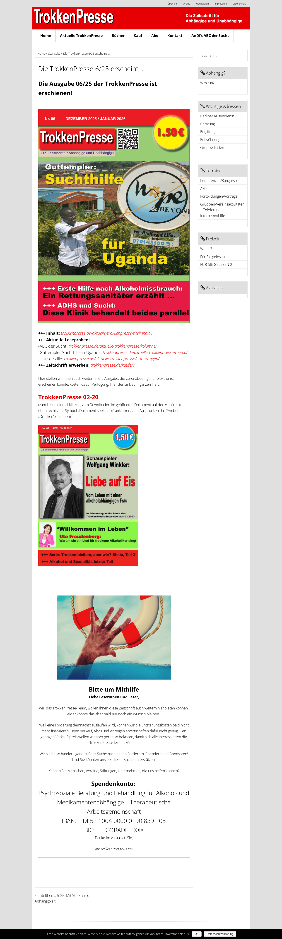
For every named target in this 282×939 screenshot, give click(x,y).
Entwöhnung (210, 139)
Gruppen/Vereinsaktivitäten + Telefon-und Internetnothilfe (222, 210)
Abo (154, 35)
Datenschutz (239, 3)
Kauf (138, 35)
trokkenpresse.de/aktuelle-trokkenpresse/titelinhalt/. (106, 333)
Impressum (221, 3)
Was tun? (207, 82)
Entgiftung (208, 131)
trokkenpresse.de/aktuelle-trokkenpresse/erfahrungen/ (111, 358)
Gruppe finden (212, 147)
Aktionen (207, 188)
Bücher (118, 35)
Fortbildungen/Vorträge (219, 196)
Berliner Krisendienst (217, 116)
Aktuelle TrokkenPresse (81, 35)
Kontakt (174, 35)
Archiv (186, 3)
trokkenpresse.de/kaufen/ (113, 365)
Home (45, 35)
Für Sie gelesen (212, 256)
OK (196, 934)
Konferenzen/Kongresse (219, 180)
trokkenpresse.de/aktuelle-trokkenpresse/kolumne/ (112, 346)
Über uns (172, 3)
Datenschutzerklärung (220, 934)
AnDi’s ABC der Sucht (210, 35)
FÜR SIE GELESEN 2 (216, 264)
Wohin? (206, 248)
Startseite (54, 53)
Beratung (207, 123)
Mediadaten (202, 3)
